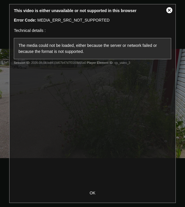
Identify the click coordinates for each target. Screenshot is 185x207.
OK (92, 193)
